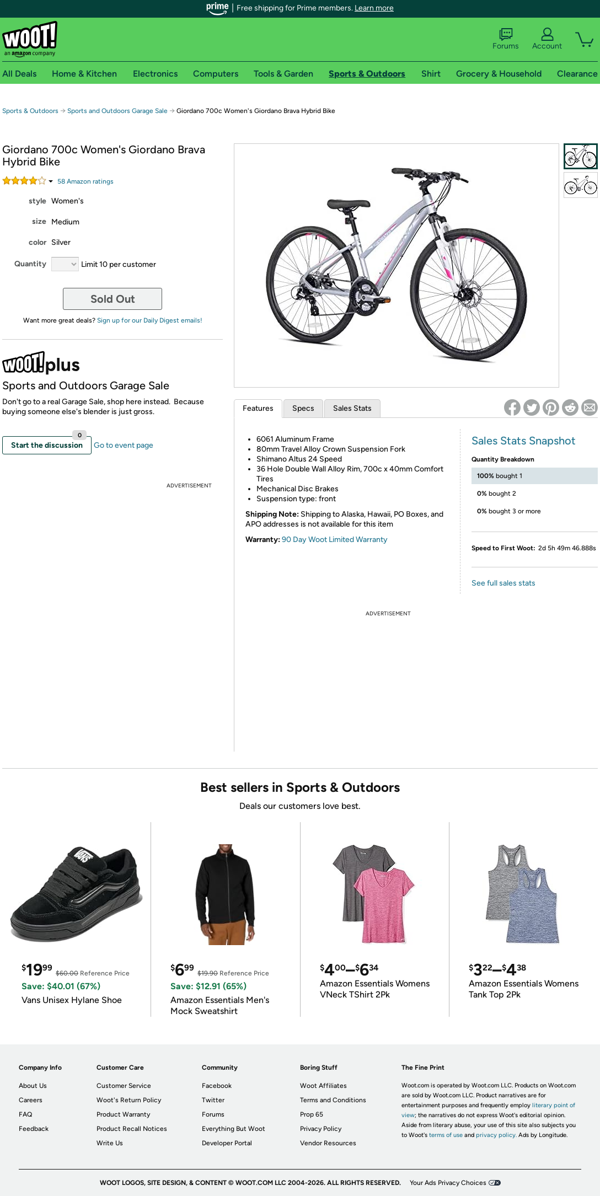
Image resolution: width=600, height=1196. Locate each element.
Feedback (34, 1129)
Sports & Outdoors (30, 111)
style (37, 201)
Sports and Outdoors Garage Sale (117, 111)
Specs (303, 408)
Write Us (110, 1143)
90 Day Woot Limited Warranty (335, 539)
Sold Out (112, 298)
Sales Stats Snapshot (524, 440)
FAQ (25, 1114)
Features (258, 408)
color (37, 242)
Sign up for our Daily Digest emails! (149, 320)
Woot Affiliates (323, 1086)
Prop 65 (311, 1114)
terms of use (446, 1135)
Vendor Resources (328, 1143)
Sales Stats (352, 408)
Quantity (30, 264)
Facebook (217, 1086)
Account (547, 39)
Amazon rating (85, 181)
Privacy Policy (320, 1129)
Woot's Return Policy (129, 1100)
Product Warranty (123, 1114)
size (39, 221)
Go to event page (123, 445)
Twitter (213, 1100)
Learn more (374, 8)
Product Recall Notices (132, 1129)
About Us (33, 1086)
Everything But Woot (233, 1129)
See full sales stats (503, 583)
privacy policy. (496, 1135)
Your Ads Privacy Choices (448, 1183)
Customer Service (124, 1086)
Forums (505, 39)
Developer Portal (227, 1143)
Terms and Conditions (333, 1100)
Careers (30, 1100)
